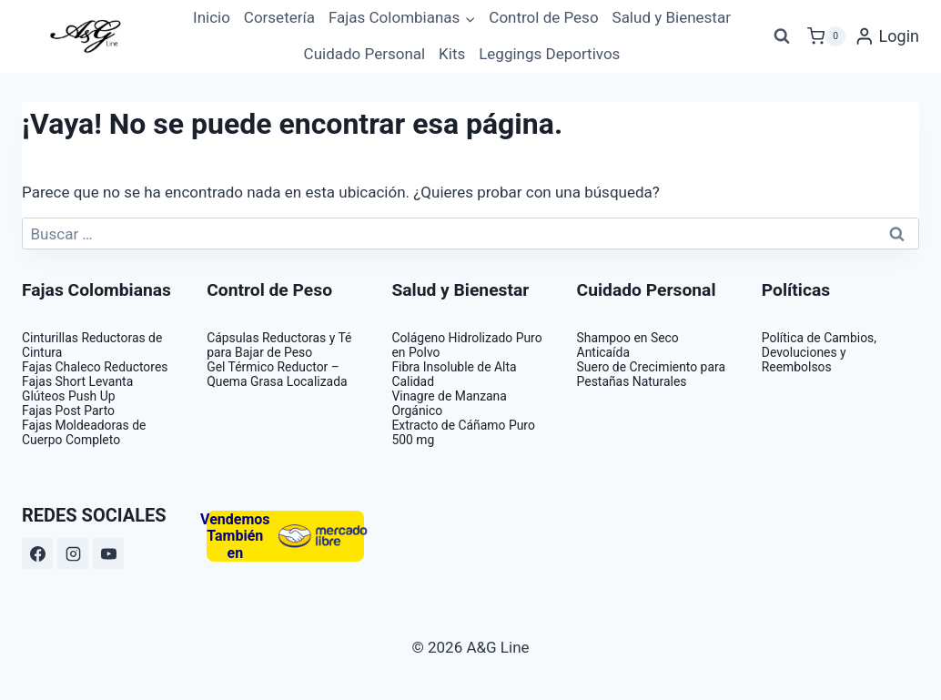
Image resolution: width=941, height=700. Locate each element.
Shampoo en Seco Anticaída (628, 345)
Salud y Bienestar (671, 17)
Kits (452, 54)
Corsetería (279, 17)
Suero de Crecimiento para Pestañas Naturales (651, 374)
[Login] (887, 36)
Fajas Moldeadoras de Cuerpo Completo (84, 432)
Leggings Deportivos (549, 54)
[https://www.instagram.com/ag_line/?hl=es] (72, 553)
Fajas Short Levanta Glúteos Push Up (77, 388)
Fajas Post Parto (68, 410)
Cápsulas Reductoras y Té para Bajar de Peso (279, 345)
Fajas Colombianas (96, 289)
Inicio (211, 17)
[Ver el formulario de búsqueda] (781, 36)
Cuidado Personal (365, 54)
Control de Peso (543, 17)
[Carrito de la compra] (826, 36)
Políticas (796, 289)
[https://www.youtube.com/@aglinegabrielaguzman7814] (108, 553)
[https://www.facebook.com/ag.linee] (37, 553)
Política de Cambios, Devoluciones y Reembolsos (819, 352)
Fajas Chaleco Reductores (94, 367)
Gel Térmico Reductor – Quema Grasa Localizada (277, 374)
